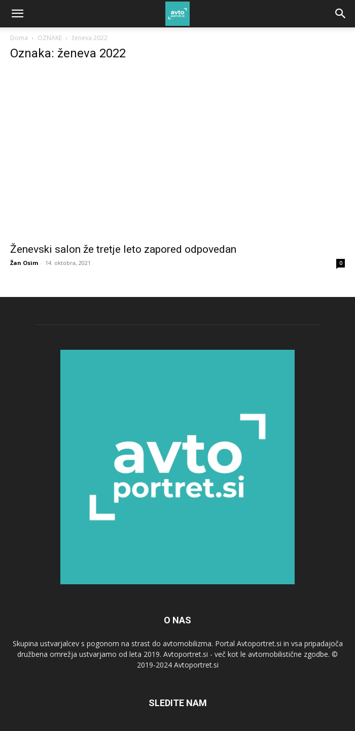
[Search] (341, 13)
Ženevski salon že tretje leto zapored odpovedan (123, 249)
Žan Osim (24, 263)
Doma (19, 38)
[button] (17, 13)
